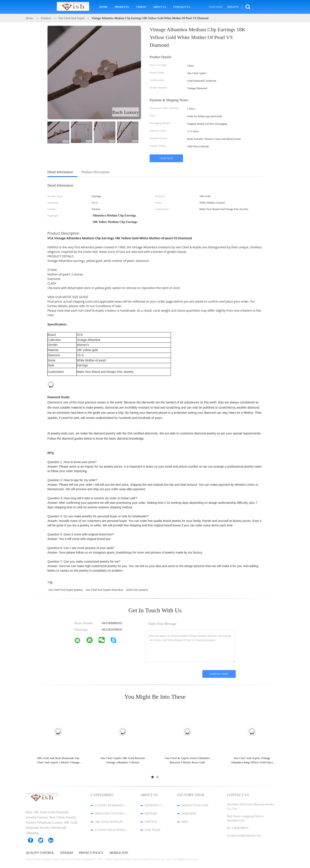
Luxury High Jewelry (112, 830)
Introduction (155, 805)
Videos (141, 6)
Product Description (95, 172)
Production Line (195, 805)
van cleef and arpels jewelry (65, 590)
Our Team (152, 830)
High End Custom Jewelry (112, 813)
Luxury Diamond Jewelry (112, 805)
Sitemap (66, 852)
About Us (159, 6)
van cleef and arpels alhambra (104, 590)
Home (103, 6)
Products (122, 6)
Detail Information (60, 172)
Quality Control (40, 852)
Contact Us (181, 6)
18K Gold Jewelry (109, 821)
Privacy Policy (91, 852)
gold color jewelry (137, 590)
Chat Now (215, 6)
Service (151, 821)
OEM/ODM (188, 813)
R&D (184, 821)
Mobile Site (118, 852)
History (151, 813)
